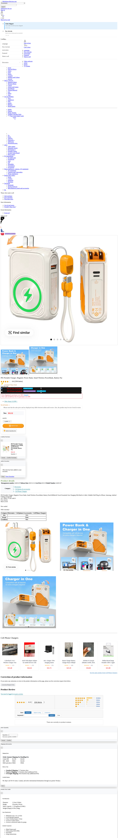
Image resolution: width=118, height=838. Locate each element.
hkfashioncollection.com (9, 1)
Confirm (9, 740)
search (3, 7)
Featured (4, 53)
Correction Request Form (8, 684)
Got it (2, 785)
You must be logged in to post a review (12, 694)
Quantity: (5, 735)
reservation (5, 50)
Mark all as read (5, 20)
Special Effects (12, 69)
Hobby (10, 109)
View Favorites (10, 476)
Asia (9, 95)
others (9, 71)
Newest (28, 712)
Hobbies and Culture (14, 77)
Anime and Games (13, 87)
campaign (5, 44)
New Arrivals (6, 47)
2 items (98, 702)
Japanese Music (12, 82)
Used (24, 391)
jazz (9, 92)
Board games (11, 106)
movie (25, 64)
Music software (8, 80)
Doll (9, 101)
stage (9, 72)
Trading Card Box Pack (14, 114)
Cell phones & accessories (22, 489)
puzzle (10, 103)
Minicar (10, 104)
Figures (10, 111)
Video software (28, 61)
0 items (98, 706)
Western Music (12, 84)
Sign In (3, 10)
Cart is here (27, 47)
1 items (98, 704)
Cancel (3, 457)
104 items (38, 702)
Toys (9, 98)
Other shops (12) (10, 401)
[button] (59, 17)
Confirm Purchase (11, 457)
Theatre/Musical (12, 90)
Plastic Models (12, 113)
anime (25, 63)
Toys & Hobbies (9, 96)
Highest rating (37, 712)
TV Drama (27, 66)
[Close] (2, 440)
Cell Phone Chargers (21, 491)
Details (26, 395)
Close (2, 476)
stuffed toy (11, 100)
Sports (9, 74)
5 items (98, 700)
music (9, 67)
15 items (98, 698)
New (18, 388)
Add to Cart (13, 426)
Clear (58, 715)
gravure (10, 79)
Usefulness (47, 712)
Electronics (5, 62)
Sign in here (27, 43)
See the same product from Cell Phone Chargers (103, 673)
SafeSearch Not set (6, 8)
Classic (10, 85)
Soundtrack (11, 88)
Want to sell (5, 56)
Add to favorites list (10, 431)
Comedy (10, 76)
